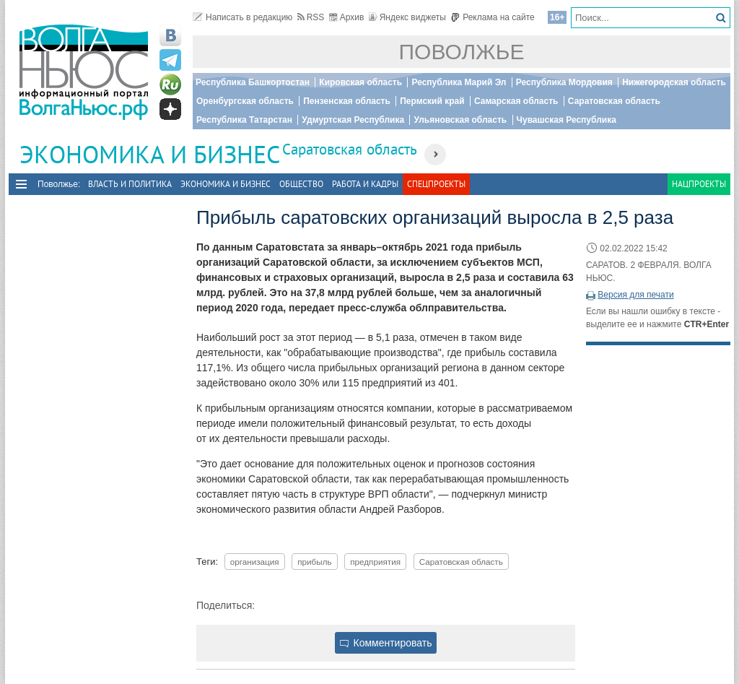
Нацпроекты (699, 183)
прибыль (314, 561)
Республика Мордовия (564, 82)
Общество (301, 183)
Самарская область (516, 101)
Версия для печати (635, 295)
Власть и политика (130, 183)
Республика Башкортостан (253, 82)
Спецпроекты (436, 183)
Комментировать (386, 643)
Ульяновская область (460, 120)
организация (254, 561)
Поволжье (462, 52)
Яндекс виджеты (407, 17)
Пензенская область (346, 101)
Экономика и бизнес (225, 183)
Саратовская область (614, 101)
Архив (346, 17)
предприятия (375, 561)
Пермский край (432, 101)
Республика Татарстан (244, 120)
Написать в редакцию (242, 17)
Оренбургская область (245, 101)
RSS (311, 17)
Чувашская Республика (566, 120)
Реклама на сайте (492, 17)
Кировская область (360, 82)
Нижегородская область (674, 82)
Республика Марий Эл (458, 82)
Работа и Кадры (365, 183)
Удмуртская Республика (353, 120)
